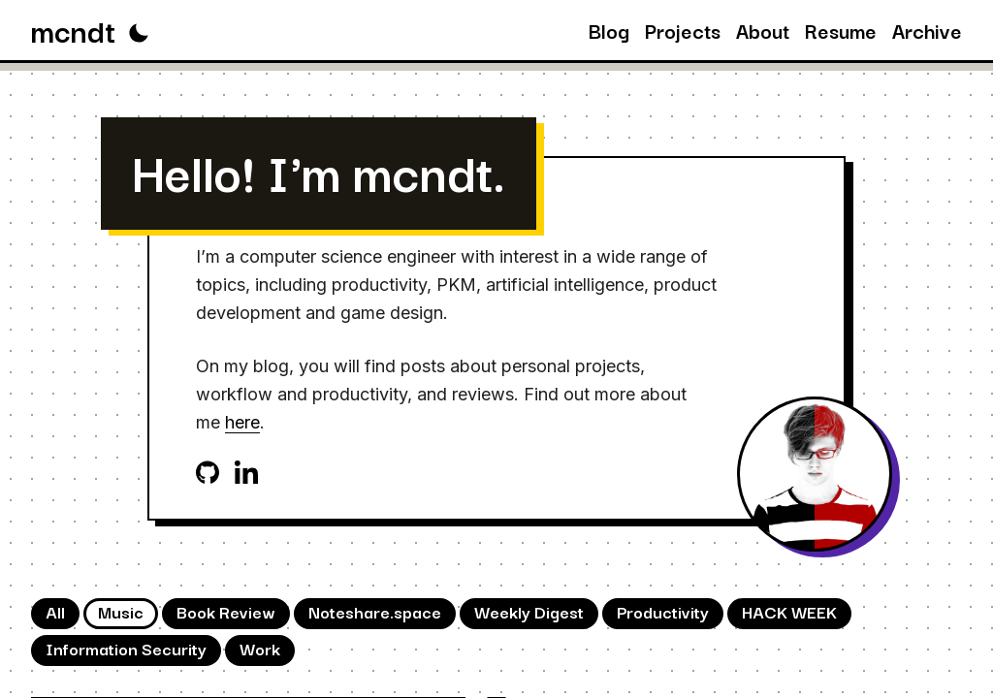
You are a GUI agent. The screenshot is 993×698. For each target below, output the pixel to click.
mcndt (73, 30)
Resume (841, 30)
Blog (609, 30)
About (762, 30)
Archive (927, 30)
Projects (683, 30)
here (242, 422)
